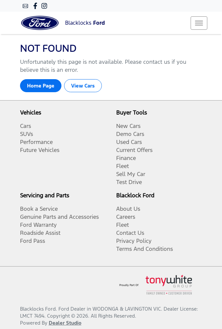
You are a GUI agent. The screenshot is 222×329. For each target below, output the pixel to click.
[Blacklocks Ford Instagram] (45, 6)
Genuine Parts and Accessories (59, 216)
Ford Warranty (38, 224)
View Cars (83, 86)
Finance (126, 158)
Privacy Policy (134, 240)
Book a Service (39, 208)
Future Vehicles (39, 150)
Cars (25, 126)
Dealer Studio (65, 323)
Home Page (40, 86)
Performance (36, 142)
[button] (199, 23)
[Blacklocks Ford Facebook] (36, 6)
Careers (125, 216)
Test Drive (129, 182)
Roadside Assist (40, 232)
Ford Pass (32, 240)
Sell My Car (130, 174)
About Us (128, 208)
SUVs (26, 134)
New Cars (128, 126)
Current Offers (134, 150)
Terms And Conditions (144, 249)
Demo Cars (130, 134)
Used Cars (129, 142)
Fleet (122, 166)
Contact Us (130, 232)
